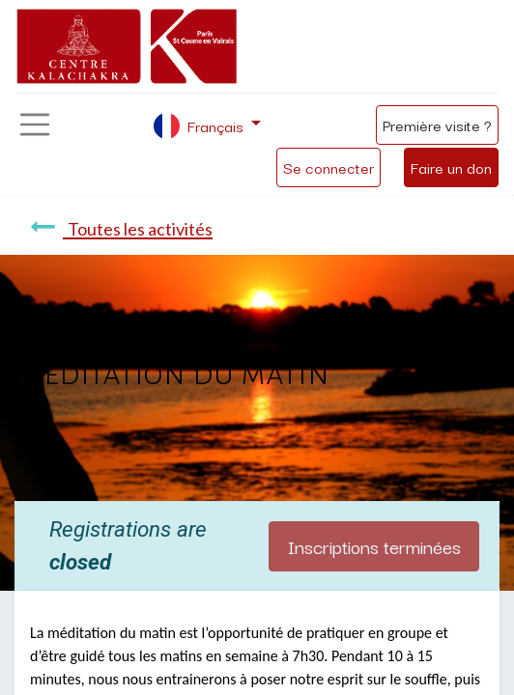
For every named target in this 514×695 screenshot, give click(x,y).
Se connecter (328, 167)
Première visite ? (437, 124)
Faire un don (451, 167)
